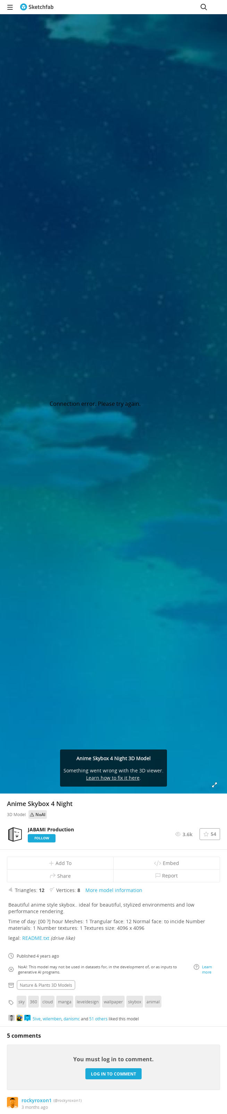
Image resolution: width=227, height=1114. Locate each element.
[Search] (204, 7)
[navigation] (10, 7)
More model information (113, 890)
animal (153, 1001)
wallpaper (113, 1001)
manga (65, 1001)
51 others (98, 1018)
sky (21, 1001)
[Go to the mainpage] (36, 6)
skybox (134, 1001)
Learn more (203, 969)
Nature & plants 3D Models (46, 985)
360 (33, 1001)
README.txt (35, 938)
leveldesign (88, 1001)
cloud (47, 1001)
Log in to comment (113, 1074)
